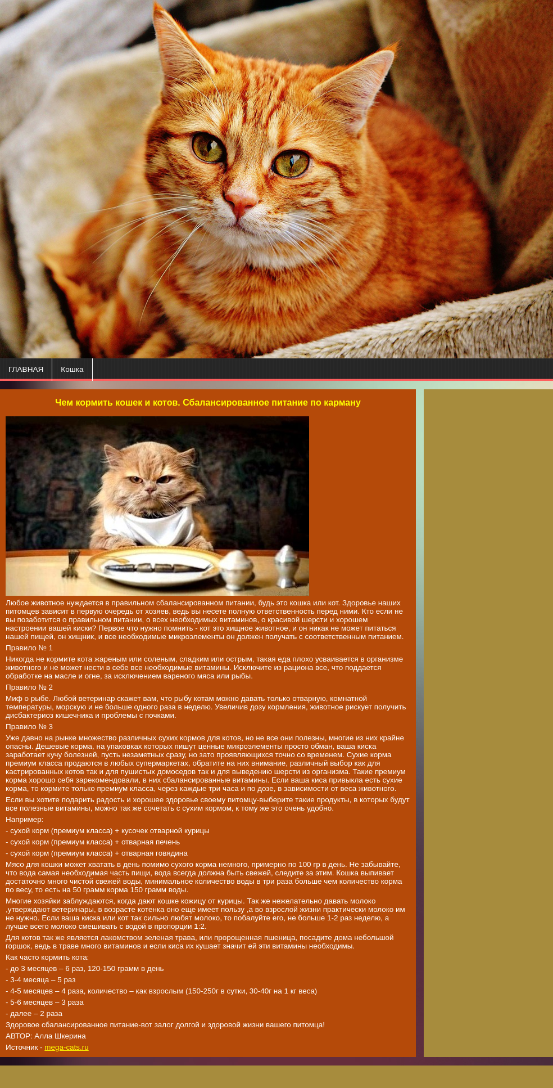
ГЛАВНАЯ (25, 369)
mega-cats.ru (66, 1047)
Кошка (72, 369)
